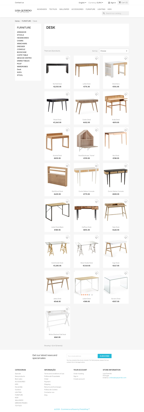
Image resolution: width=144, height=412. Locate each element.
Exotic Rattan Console (86, 191)
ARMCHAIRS (22, 44)
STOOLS (20, 35)
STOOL (20, 75)
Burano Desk (115, 299)
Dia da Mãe (18, 387)
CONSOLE (21, 49)
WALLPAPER (64, 9)
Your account (80, 370)
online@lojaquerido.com (117, 378)
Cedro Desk (86, 120)
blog (45, 395)
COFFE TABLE (22, 55)
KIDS (110, 9)
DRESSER (21, 46)
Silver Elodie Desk (87, 263)
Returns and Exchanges (52, 387)
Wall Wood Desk (57, 191)
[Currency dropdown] (100, 3)
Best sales (18, 379)
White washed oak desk (57, 334)
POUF (19, 64)
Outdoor (18, 390)
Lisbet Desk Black (57, 227)
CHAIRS (20, 41)
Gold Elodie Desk (57, 263)
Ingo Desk (115, 263)
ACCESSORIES (77, 9)
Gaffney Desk (86, 227)
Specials (18, 374)
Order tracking (79, 374)
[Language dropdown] (83, 3)
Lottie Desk (86, 84)
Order (46, 379)
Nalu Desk (115, 227)
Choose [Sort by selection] (114, 51)
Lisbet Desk (87, 299)
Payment (47, 382)
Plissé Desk (57, 120)
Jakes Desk (57, 299)
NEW (16, 398)
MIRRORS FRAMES (21, 403)
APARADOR (21, 32)
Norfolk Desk (57, 84)
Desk (19, 69)
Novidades (42, 9)
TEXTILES (53, 9)
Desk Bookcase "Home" (86, 155)
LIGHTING (101, 9)
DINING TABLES (23, 61)
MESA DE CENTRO (24, 58)
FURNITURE (90, 9)
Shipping (47, 384)
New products (20, 376)
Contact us (19, 2)
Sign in (76, 376)
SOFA (19, 72)
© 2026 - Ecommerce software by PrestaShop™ (72, 409)
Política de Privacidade (52, 376)
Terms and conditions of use (54, 374)
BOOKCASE (21, 52)
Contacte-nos (49, 392)
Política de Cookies (51, 390)
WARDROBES (22, 67)
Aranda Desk (57, 155)
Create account (79, 379)
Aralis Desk (116, 120)
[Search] (115, 13)
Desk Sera (115, 84)
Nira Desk (116, 155)
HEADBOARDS (23, 38)
